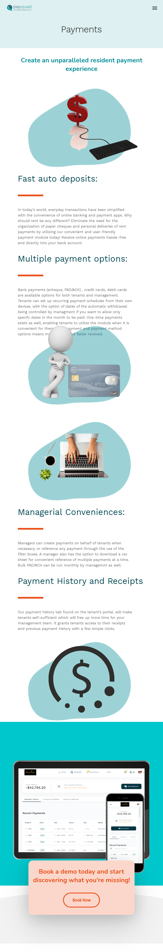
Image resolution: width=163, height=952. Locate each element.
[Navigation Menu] (154, 8)
